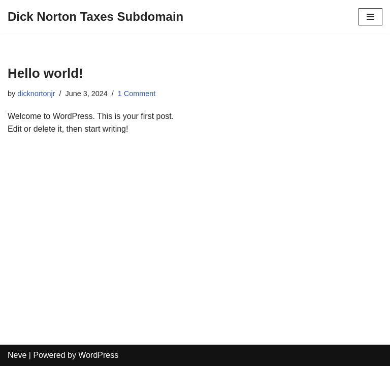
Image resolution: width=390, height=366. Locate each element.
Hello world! (45, 73)
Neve (17, 355)
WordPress (98, 355)
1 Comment (136, 93)
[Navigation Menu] (370, 16)
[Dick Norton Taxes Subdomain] (95, 16)
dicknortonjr (36, 93)
